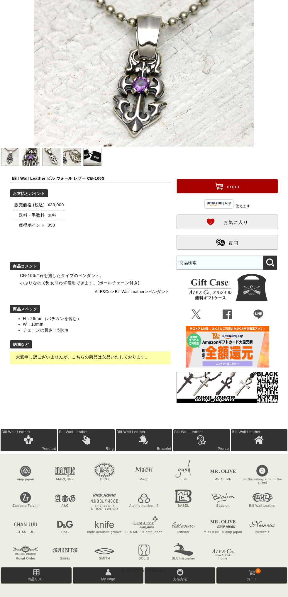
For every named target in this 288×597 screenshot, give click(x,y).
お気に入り (227, 221)
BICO (104, 479)
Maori (143, 479)
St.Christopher (183, 558)
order (227, 185)
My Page (108, 579)
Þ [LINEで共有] (258, 314)
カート (254, 574)
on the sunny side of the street (262, 480)
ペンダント (159, 291)
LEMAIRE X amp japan (144, 532)
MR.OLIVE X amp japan (223, 532)
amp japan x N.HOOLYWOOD (104, 507)
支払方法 (180, 579)
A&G (65, 505)
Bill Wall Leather (130, 291)
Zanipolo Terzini (25, 505)
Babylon (223, 505)
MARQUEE (65, 479)
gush (183, 479)
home (222, 558)
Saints (65, 558)
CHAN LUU (25, 532)
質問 (227, 242)
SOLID (144, 558)
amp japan (25, 479)
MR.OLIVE (222, 479)
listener (183, 532)
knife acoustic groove (104, 532)
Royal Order (25, 558)
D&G (65, 532)
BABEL (183, 505)
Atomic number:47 (144, 505)
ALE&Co (103, 291)
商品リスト (36, 579)
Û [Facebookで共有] (227, 314)
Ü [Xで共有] (196, 314)
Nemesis (262, 532)
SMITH (104, 558)
